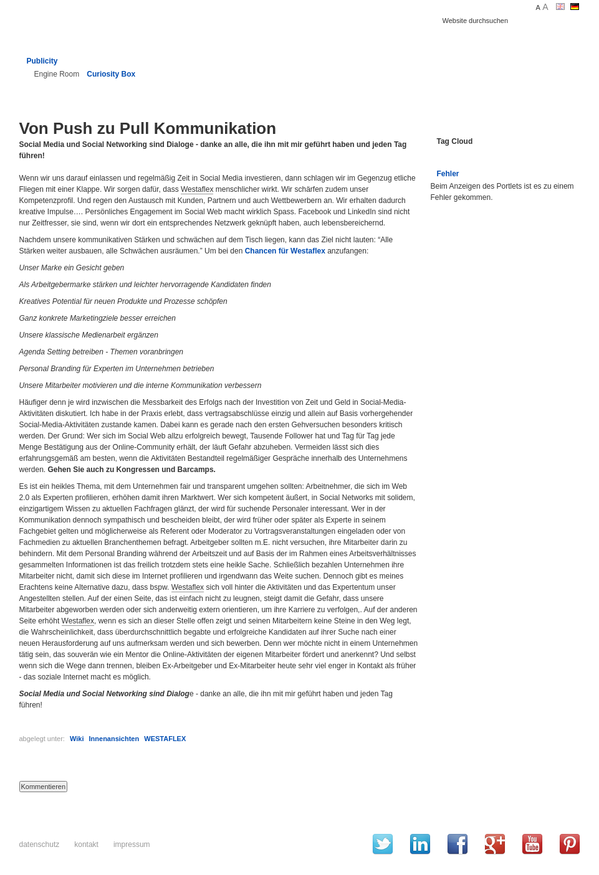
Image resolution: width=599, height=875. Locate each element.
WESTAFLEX (165, 738)
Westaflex (197, 189)
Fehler (448, 173)
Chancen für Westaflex (285, 251)
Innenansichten (114, 738)
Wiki (77, 738)
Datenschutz (39, 844)
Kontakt (86, 844)
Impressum (131, 844)
